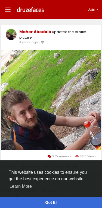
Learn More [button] (21, 186)
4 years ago (28, 42)
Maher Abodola (35, 31)
